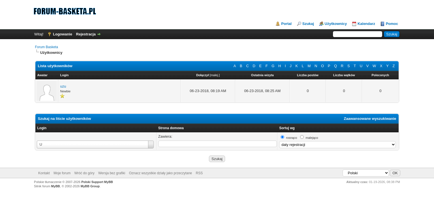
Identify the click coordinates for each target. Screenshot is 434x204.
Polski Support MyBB (97, 182)
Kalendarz (366, 24)
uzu (63, 86)
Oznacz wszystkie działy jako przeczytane (160, 173)
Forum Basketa (46, 47)
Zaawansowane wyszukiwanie (370, 118)
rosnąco (291, 137)
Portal (286, 24)
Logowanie (62, 34)
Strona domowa (171, 128)
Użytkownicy (336, 24)
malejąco (312, 137)
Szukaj (308, 24)
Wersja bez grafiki (111, 173)
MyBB (55, 186)
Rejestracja (86, 34)
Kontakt (44, 173)
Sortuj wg (287, 128)
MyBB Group (90, 186)
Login (41, 128)
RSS (199, 173)
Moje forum (62, 173)
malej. (215, 75)
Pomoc (392, 24)
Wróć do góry (84, 173)
